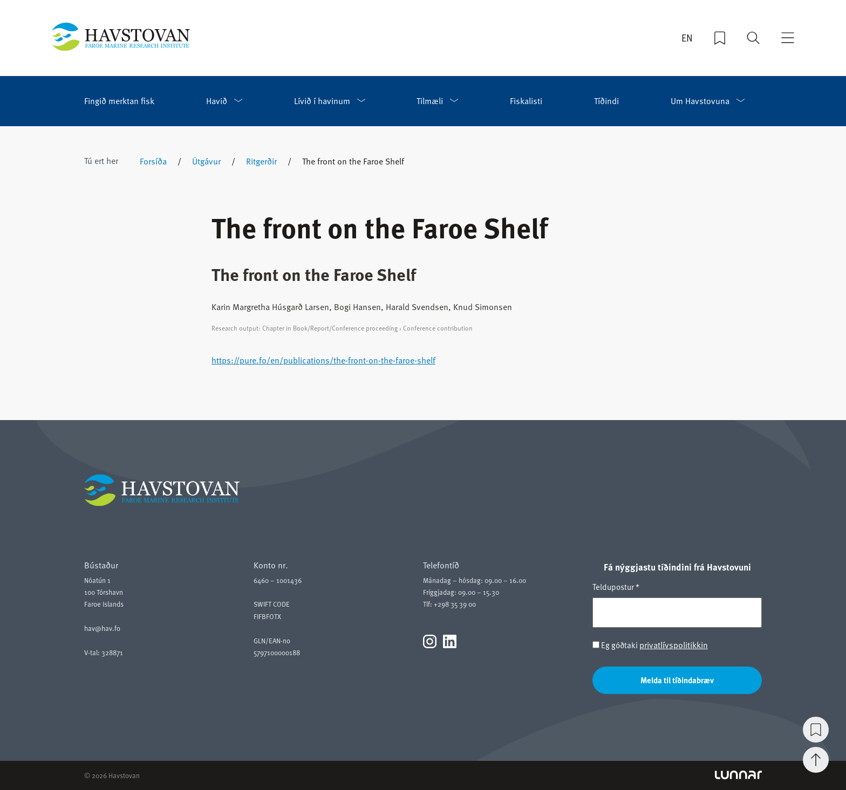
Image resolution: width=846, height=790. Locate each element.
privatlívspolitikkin (673, 644)
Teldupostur (615, 587)
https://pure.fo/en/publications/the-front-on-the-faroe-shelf (323, 360)
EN (687, 38)
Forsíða (153, 161)
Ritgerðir (261, 161)
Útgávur (206, 161)
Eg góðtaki (650, 645)
